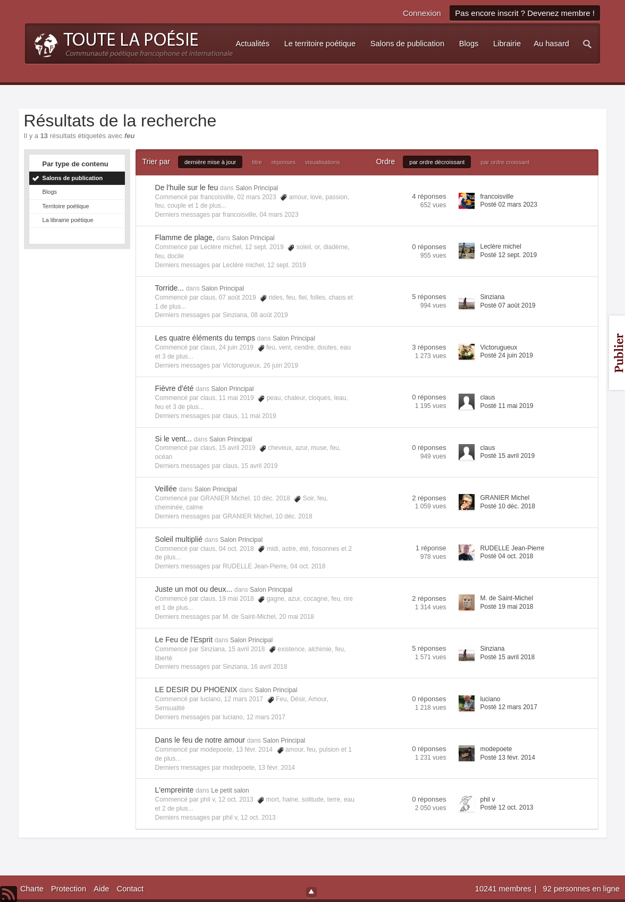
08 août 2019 (269, 315)
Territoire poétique (66, 206)
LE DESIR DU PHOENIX (196, 689)
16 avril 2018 (269, 666)
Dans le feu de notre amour (200, 740)
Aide (101, 888)
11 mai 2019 (258, 416)
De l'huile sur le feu (186, 187)
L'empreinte (174, 790)
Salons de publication (73, 178)
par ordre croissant (504, 162)
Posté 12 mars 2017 (508, 707)
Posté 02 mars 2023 (508, 204)
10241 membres (504, 888)
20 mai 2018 (296, 616)
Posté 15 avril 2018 (507, 657)
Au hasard (551, 43)
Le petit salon (230, 790)
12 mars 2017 (266, 717)
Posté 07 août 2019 (507, 305)
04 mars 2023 (278, 214)
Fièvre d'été (174, 388)
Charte (32, 888)
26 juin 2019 (280, 365)
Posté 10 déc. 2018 (507, 506)
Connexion (422, 13)
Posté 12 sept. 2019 (508, 255)
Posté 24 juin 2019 (506, 355)
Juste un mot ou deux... (194, 589)
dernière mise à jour (210, 162)
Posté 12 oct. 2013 (506, 807)
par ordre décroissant (436, 162)
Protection (68, 888)
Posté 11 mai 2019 (506, 406)
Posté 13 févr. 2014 (507, 757)
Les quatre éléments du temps (205, 338)
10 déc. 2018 (293, 516)
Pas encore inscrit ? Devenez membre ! (525, 13)
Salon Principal (256, 188)
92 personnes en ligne (581, 888)
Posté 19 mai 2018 (506, 606)
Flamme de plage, (185, 237)
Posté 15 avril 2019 (507, 455)
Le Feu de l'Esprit (184, 639)
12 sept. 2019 (286, 265)
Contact (130, 888)
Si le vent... (173, 439)
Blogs (50, 192)
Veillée (166, 488)
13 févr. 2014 (276, 767)
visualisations (322, 162)
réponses (283, 162)
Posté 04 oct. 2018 (506, 556)
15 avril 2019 (259, 466)
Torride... (169, 288)
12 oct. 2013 (258, 817)
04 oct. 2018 (307, 566)
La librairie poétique (68, 220)
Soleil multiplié (178, 539)
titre (256, 162)
